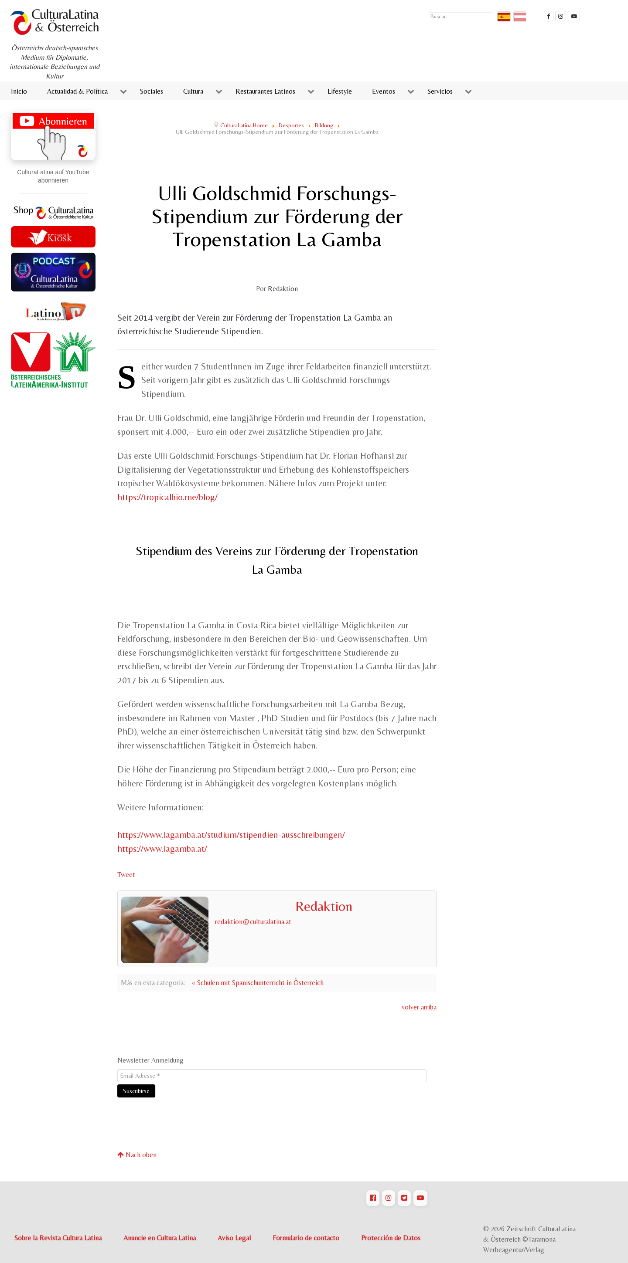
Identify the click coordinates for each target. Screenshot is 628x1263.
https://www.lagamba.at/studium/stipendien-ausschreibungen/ (231, 835)
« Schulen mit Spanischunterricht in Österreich (258, 983)
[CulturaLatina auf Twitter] (404, 1198)
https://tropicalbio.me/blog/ (167, 497)
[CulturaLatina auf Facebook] (373, 1198)
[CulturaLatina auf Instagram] (389, 1198)
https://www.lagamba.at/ (162, 848)
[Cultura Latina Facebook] (548, 16)
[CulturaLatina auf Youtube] (420, 1198)
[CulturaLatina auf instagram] (561, 16)
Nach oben (137, 1155)
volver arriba (419, 1007)
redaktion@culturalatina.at (253, 922)
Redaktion (283, 288)
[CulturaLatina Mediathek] (574, 16)
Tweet (126, 874)
